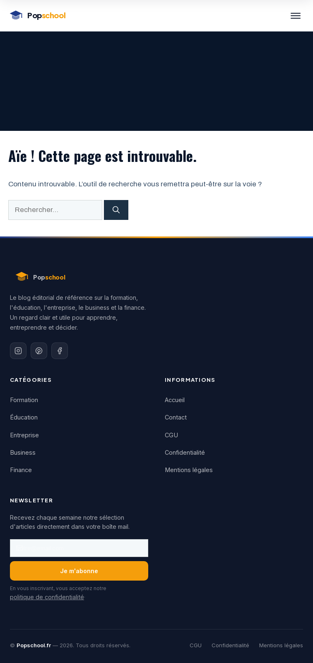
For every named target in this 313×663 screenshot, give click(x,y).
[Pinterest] (39, 350)
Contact (176, 417)
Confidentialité (185, 452)
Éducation (24, 417)
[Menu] (296, 16)
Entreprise (24, 435)
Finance (21, 469)
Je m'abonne (79, 570)
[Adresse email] (79, 548)
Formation (24, 399)
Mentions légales (189, 469)
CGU (171, 435)
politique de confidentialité (47, 596)
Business (23, 452)
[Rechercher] (116, 210)
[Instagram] (18, 350)
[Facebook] (59, 350)
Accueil (175, 399)
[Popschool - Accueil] (36, 15)
